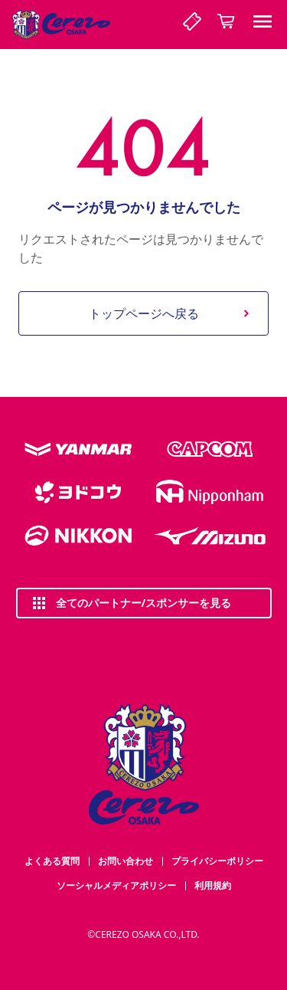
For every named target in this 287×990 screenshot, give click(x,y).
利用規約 (212, 885)
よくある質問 (52, 860)
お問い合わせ (125, 860)
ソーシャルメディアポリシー (116, 885)
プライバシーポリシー (217, 860)
